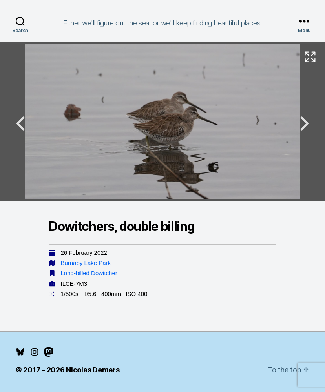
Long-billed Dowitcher (89, 273)
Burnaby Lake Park (86, 263)
